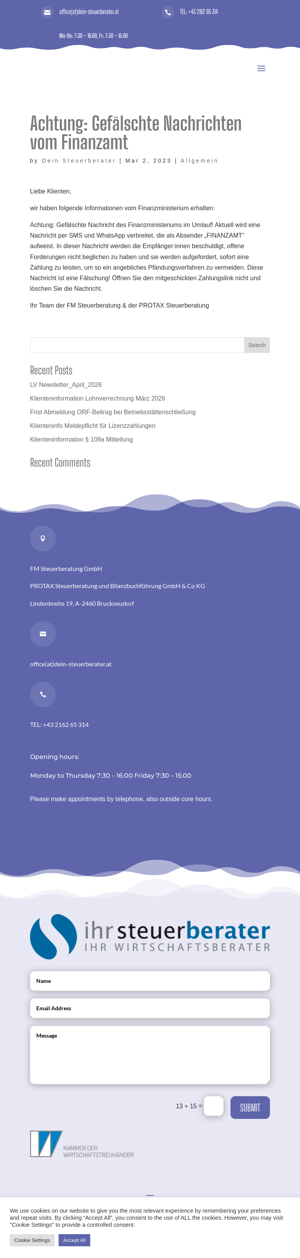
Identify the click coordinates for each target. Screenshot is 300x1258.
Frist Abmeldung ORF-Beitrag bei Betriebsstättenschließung (113, 412)
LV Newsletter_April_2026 (66, 384)
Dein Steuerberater (79, 160)
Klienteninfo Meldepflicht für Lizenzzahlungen (92, 425)
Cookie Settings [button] (32, 1240)
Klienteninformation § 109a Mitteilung (81, 439)
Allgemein (200, 160)
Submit (250, 1107)
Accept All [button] (74, 1240)
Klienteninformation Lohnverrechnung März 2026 (97, 398)
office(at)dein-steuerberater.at (89, 11)
